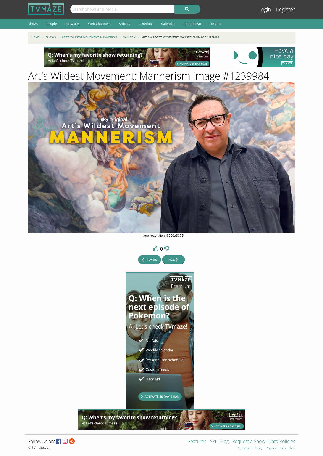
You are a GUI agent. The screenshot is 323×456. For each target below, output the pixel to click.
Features (197, 441)
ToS (292, 448)
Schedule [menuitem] (146, 23)
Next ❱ (173, 259)
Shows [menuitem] (33, 23)
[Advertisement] (127, 57)
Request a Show (248, 441)
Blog (224, 441)
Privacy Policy (276, 448)
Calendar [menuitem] (168, 23)
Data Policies (281, 441)
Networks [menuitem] (72, 23)
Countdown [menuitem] (192, 23)
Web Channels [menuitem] (99, 23)
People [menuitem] (52, 23)
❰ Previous (149, 259)
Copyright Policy (250, 448)
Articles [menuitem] (124, 23)
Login (264, 9)
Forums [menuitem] (215, 23)
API (213, 441)
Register (285, 9)
